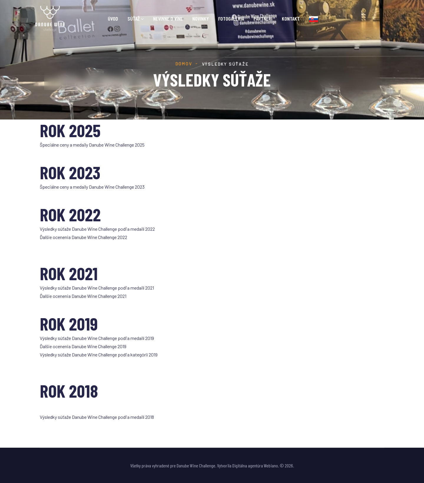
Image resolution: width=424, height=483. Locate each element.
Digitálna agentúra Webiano (255, 465)
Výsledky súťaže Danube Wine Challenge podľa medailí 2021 (97, 288)
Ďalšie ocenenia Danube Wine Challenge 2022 (83, 237)
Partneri (263, 19)
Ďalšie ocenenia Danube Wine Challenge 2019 (83, 346)
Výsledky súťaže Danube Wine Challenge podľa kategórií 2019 (99, 354)
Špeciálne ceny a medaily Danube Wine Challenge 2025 (92, 144)
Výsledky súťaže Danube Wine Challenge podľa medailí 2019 (97, 338)
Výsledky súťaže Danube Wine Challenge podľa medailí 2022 (97, 229)
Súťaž (133, 19)
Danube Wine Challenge (196, 465)
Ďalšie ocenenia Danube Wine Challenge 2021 (83, 296)
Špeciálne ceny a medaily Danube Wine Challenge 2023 (92, 187)
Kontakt (291, 19)
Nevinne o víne (168, 19)
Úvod (113, 19)
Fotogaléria (231, 19)
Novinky (200, 19)
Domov (183, 63)
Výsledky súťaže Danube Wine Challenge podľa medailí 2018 (97, 417)
